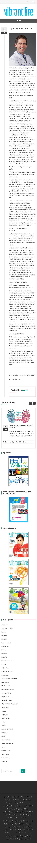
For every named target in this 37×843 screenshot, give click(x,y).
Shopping (4, 732)
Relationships (5, 718)
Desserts (4, 639)
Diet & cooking (23, 375)
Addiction (4, 625)
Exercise (4, 653)
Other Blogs (5, 696)
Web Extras (5, 754)
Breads (3, 632)
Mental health (5, 686)
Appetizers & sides (7, 628)
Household (4, 675)
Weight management (8, 758)
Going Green (5, 668)
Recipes (3, 711)
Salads (3, 725)
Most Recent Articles (8, 689)
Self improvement (7, 729)
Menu (29, 2)
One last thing (6, 693)
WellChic (4, 761)
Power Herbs (5, 707)
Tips (2, 747)
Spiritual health (6, 740)
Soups (3, 736)
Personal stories (6, 700)
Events (3, 650)
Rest (2, 722)
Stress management (7, 743)
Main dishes (5, 682)
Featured (8, 442)
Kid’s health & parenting (11, 812)
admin (25, 390)
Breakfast (4, 635)
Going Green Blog (7, 671)
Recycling (4, 714)
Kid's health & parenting (9, 678)
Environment (5, 646)
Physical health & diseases (20, 442)
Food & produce (6, 661)
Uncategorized (6, 750)
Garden (3, 664)
